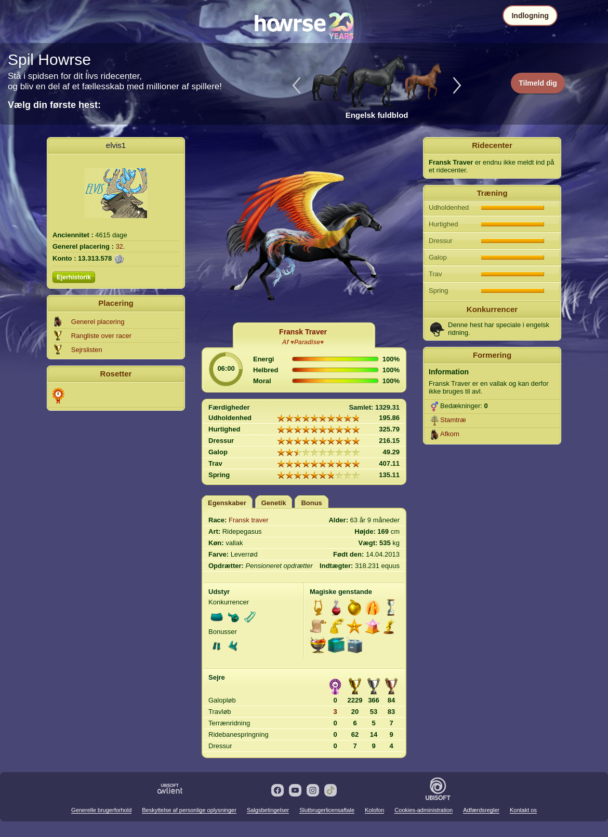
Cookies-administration (423, 810)
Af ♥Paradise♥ (303, 342)
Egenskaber (227, 503)
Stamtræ (453, 420)
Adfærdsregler (481, 810)
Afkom (449, 434)
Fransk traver (249, 520)
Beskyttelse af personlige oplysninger (189, 810)
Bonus (311, 503)
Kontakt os (523, 810)
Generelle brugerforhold (101, 810)
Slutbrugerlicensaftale (326, 810)
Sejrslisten (86, 350)
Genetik (273, 503)
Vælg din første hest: (54, 105)
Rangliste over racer (101, 336)
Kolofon (374, 810)
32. (120, 246)
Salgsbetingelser (268, 810)
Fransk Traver (303, 332)
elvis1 (116, 145)
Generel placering (98, 322)
